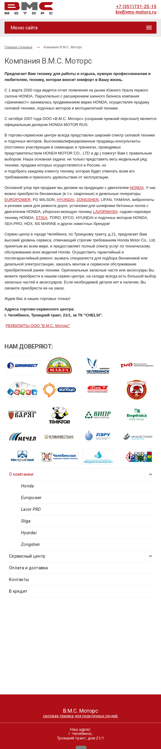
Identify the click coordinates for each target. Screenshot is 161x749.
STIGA (41, 217)
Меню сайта (24, 28)
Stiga (25, 521)
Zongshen (30, 544)
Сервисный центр (27, 556)
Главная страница (18, 47)
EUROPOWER (18, 199)
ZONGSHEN (88, 199)
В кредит (18, 591)
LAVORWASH (105, 211)
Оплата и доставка (28, 567)
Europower (31, 497)
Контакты (19, 579)
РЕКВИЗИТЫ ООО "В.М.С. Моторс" (38, 325)
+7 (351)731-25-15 (136, 6)
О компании (21, 474)
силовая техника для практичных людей (80, 716)
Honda (27, 486)
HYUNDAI (65, 199)
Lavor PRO (31, 509)
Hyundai (28, 532)
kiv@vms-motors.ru (136, 12)
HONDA (137, 187)
